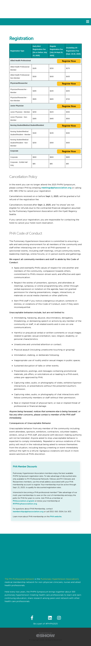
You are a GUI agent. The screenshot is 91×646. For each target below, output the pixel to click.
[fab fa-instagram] (59, 617)
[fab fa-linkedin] (50, 617)
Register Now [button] (69, 61)
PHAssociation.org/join (23, 501)
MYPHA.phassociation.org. (25, 504)
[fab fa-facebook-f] (32, 617)
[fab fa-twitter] (41, 617)
